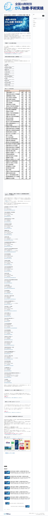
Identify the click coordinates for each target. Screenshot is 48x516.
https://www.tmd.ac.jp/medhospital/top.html (10, 277)
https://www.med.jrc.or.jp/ (7, 316)
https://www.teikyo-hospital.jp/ (8, 334)
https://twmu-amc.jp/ (7, 321)
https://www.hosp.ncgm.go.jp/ (8, 246)
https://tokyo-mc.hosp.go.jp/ (8, 304)
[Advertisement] (17, 185)
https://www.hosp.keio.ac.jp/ (8, 234)
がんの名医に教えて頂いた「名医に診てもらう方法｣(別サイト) (12, 412)
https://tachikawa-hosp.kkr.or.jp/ (8, 349)
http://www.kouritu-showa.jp (8, 382)
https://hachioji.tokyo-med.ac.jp (8, 339)
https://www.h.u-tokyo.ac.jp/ (8, 258)
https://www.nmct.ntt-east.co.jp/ (8, 293)
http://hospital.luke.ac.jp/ (7, 216)
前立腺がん (5, 466)
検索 (33, 14)
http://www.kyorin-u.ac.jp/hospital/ (8, 365)
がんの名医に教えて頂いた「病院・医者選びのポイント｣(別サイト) (13, 397)
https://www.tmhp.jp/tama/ (7, 377)
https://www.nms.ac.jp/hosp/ (8, 264)
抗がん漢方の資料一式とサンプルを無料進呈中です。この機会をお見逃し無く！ (14, 438)
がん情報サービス (7, 201)
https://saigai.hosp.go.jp (7, 353)
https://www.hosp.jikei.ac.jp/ (8, 228)
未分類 (34, 24)
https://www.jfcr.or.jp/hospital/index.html (9, 288)
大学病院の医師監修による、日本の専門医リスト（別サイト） (13, 53)
